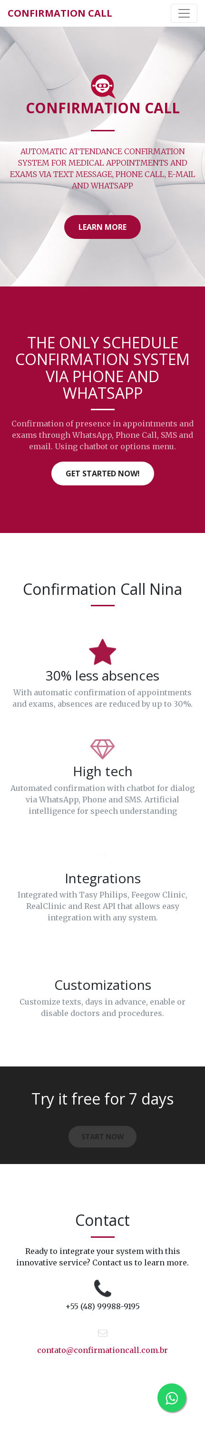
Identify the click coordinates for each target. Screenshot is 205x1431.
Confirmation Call (60, 13)
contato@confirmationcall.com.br (102, 1350)
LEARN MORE (102, 227)
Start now (103, 1138)
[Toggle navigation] (184, 13)
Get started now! (103, 473)
